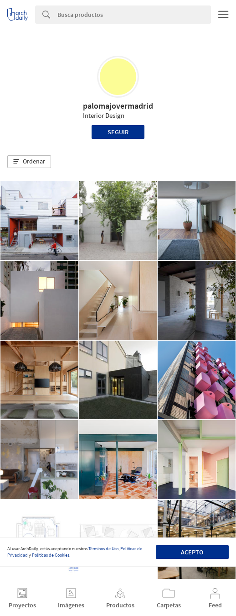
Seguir (118, 132)
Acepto (192, 552)
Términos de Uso (103, 549)
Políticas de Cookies (50, 555)
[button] (29, 161)
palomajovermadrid (118, 105)
